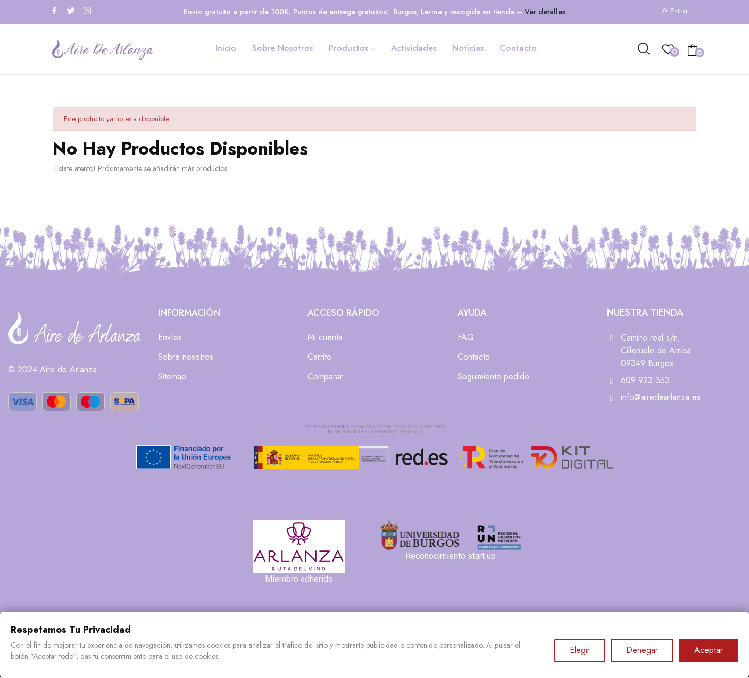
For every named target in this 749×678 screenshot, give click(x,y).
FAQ (465, 337)
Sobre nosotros (185, 357)
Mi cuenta (325, 337)
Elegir (580, 650)
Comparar (325, 376)
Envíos (170, 337)
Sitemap (172, 376)
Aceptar (708, 650)
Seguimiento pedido (493, 376)
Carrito (319, 357)
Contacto (473, 357)
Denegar (642, 650)
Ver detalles (545, 11)
